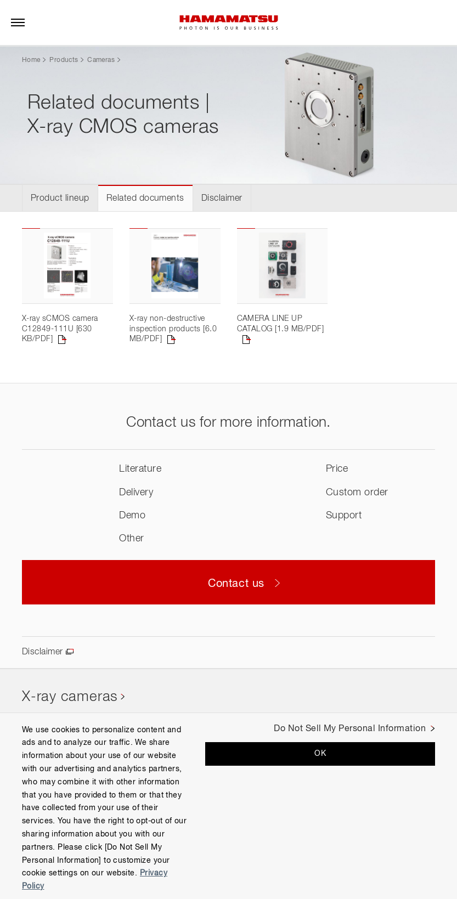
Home (31, 60)
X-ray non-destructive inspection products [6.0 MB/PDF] (173, 329)
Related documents (145, 198)
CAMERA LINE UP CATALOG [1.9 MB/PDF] (280, 323)
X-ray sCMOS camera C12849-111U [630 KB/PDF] (60, 329)
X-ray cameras (70, 697)
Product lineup (60, 198)
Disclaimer (221, 198)
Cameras (101, 60)
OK (320, 753)
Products (63, 60)
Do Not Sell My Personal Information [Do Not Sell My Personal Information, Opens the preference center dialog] (350, 729)
